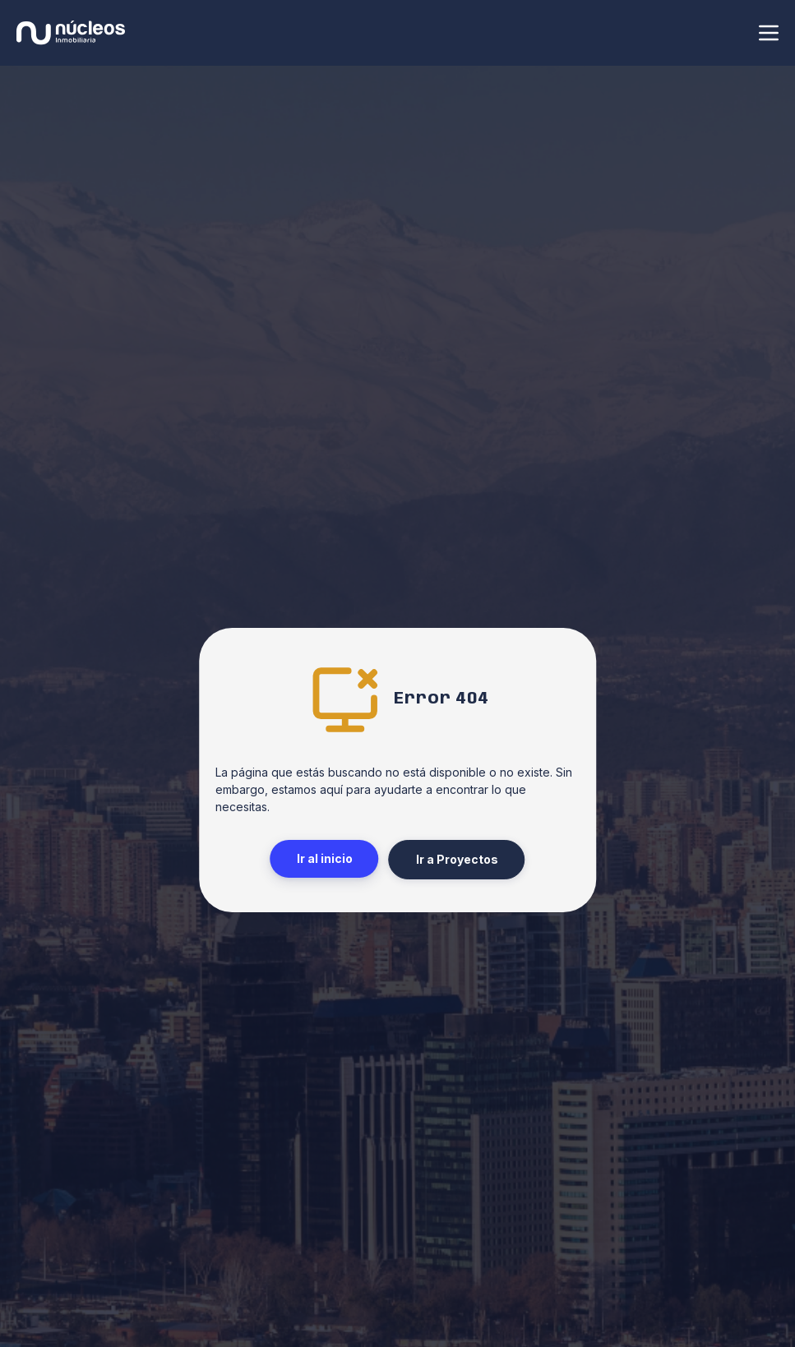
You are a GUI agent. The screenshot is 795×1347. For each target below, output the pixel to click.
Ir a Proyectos (457, 859)
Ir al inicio (325, 858)
